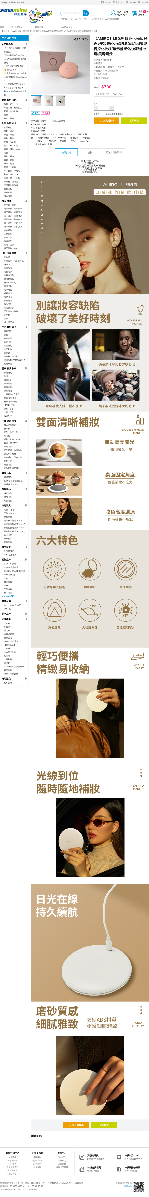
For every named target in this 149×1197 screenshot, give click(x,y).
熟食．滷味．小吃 (12, 174)
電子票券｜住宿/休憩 (13, 216)
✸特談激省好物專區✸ (13, 88)
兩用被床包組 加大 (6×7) (14, 520)
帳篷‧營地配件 (11, 443)
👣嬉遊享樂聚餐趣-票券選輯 (15, 93)
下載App (3, 2)
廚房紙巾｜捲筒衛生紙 (14, 261)
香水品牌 (6, 613)
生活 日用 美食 (15, 27)
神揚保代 (20, 2)
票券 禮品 (6, 201)
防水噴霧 (8, 290)
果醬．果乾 (9, 135)
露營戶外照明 (10, 454)
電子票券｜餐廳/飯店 (13, 219)
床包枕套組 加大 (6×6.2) (14, 528)
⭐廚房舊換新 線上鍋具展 (15, 73)
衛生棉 (7, 315)
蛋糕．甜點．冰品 (12, 149)
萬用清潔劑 (9, 275)
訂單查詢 (37, 1164)
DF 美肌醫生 (9, 551)
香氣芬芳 (8, 380)
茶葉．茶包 (9, 118)
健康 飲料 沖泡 (9, 100)
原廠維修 (62, 1164)
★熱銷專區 (7, 44)
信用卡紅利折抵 (102, 94)
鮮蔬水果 (8, 196)
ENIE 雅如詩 (9, 574)
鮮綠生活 (8, 638)
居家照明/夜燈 (10, 398)
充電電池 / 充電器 (11, 394)
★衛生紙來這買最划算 (14, 66)
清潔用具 (8, 286)
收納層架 (8, 391)
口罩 (6, 318)
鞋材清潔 (8, 293)
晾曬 (6, 376)
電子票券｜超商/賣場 (13, 212)
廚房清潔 (8, 268)
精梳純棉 (8, 517)
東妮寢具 (6, 505)
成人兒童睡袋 (10, 425)
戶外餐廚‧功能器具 (13, 450)
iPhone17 (64, 19)
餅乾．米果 (9, 131)
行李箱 (7, 428)
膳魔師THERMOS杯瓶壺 (15, 360)
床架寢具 (8, 373)
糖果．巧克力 (10, 142)
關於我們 (12, 1164)
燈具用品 (8, 446)
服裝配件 (8, 416)
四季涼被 (8, 535)
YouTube (131, 2)
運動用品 (6, 489)
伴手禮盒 (8, 127)
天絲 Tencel (9, 513)
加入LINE (118, 2)
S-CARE (106, 2)
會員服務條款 (12, 1167)
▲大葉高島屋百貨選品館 (15, 84)
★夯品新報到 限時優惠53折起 (15, 61)
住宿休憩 (8, 237)
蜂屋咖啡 (8, 670)
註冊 (126, 12)
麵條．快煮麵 (10, 167)
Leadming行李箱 (11, 641)
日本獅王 (8, 593)
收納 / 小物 (9, 409)
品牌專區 (6, 619)
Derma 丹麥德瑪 (11, 567)
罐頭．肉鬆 (9, 160)
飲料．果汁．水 (11, 104)
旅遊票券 (8, 241)
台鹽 (6, 585)
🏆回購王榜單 (10, 70)
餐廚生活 (8, 338)
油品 (6, 153)
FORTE (7, 609)
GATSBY (8, 648)
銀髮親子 (8, 353)
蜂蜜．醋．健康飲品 (13, 108)
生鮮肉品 (8, 189)
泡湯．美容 (9, 245)
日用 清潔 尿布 (9, 253)
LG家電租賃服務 (112, 19)
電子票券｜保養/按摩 (13, 227)
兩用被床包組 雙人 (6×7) (14, 524)
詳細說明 (128, 1185)
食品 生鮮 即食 (9, 123)
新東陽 (7, 627)
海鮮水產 (8, 192)
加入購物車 (107, 120)
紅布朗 (7, 656)
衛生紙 (7, 257)
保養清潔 (8, 300)
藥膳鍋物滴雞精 (11, 185)
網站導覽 (12, 1174)
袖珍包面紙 (9, 279)
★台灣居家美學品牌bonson (15, 79)
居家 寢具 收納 (9, 368)
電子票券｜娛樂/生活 (13, 223)
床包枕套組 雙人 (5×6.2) (14, 531)
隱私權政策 (12, 1170)
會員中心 (122, 15)
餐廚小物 (8, 364)
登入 (119, 12)
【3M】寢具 (9, 405)
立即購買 (134, 120)
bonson (7, 623)
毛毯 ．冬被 (9, 510)
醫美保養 (6, 547)
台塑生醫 (8, 582)
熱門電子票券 (10, 205)
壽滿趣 (7, 663)
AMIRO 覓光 (66, 27)
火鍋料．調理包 (11, 181)
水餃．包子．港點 (12, 178)
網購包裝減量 (62, 1167)
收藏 (45, 113)
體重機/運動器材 (11, 484)
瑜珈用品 (8, 501)
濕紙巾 (7, 264)
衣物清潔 (8, 297)
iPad (71, 19)
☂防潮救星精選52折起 (14, 55)
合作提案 (37, 1167)
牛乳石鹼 (8, 589)
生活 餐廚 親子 (9, 327)
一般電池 (8, 383)
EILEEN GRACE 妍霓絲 (14, 571)
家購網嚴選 (9, 634)
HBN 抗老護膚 (10, 555)
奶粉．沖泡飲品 (11, 111)
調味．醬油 (9, 156)
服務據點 (12, 2)
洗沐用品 (8, 304)
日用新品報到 (97, 19)
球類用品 (8, 493)
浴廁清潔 (8, 272)
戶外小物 (8, 461)
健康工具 (6, 473)
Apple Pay (117, 94)
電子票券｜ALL (10, 248)
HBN (6, 578)
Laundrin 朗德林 (11, 674)
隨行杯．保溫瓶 (11, 356)
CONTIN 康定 (10, 564)
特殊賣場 (8, 683)
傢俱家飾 (8, 387)
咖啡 (6, 115)
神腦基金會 (12, 1160)
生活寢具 (8, 346)
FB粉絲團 (143, 2)
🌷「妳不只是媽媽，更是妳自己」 (15, 50)
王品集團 (8, 234)
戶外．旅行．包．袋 (13, 432)
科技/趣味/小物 (10, 401)
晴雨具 (7, 436)
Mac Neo (78, 19)
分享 (35, 113)
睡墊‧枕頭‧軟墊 (12, 439)
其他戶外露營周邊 (12, 468)
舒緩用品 (8, 477)
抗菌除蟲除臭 (10, 282)
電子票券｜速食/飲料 (13, 208)
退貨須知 (62, 1157)
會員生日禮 (37, 1160)
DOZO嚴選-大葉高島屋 (14, 666)
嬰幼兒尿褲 (9, 308)
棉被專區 (8, 542)
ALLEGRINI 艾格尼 (12, 605)
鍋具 (6, 335)
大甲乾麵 (8, 659)
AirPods (87, 19)
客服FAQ (62, 1160)
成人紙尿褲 (9, 322)
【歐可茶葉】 (10, 645)
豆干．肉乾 (9, 163)
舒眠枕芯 (8, 538)
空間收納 (8, 349)
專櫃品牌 (6, 601)
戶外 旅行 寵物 (9, 420)
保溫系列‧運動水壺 (13, 457)
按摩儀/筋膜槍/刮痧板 (13, 481)
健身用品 (8, 497)
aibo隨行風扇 (10, 652)
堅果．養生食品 (11, 145)
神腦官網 (12, 1157)
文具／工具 (9, 412)
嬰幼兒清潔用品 (11, 311)
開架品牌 (39, 27)
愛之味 (7, 630)
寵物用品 (8, 342)
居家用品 (8, 331)
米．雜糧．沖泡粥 (12, 171)
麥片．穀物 (9, 138)
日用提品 (6, 678)
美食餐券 (8, 230)
